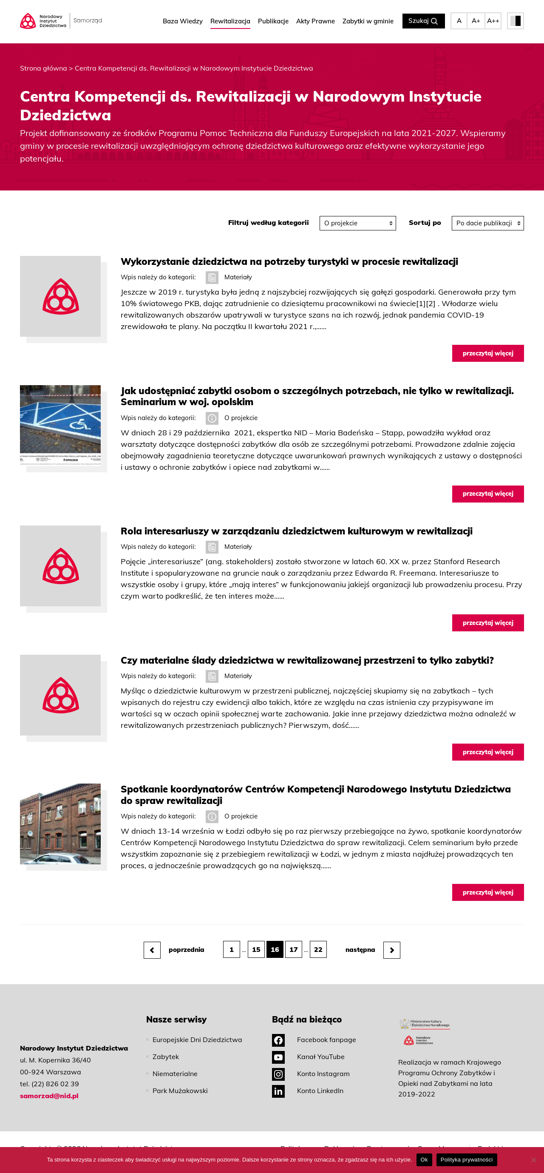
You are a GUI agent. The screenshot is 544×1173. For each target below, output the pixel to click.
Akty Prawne (315, 21)
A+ (476, 21)
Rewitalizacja (230, 21)
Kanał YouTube (308, 1047)
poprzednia (174, 940)
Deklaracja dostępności (343, 1143)
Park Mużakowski (180, 1081)
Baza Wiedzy (183, 21)
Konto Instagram (311, 1064)
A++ (493, 21)
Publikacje (273, 21)
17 (293, 940)
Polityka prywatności (300, 1143)
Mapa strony (449, 1143)
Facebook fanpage (314, 1030)
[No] (533, 1160)
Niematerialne (175, 1064)
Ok (424, 1159)
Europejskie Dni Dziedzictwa (197, 1030)
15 (256, 940)
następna (373, 940)
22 (318, 940)
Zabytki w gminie (368, 21)
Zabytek (166, 1047)
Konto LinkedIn (307, 1081)
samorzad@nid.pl (49, 1086)
